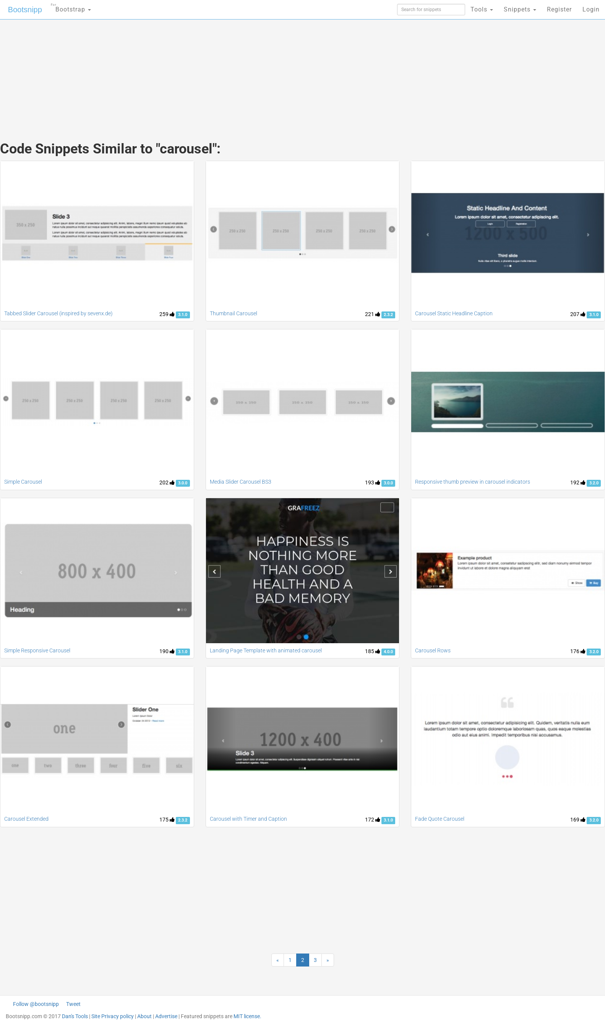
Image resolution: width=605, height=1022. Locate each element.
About (144, 1016)
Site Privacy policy (112, 1016)
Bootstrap (71, 7)
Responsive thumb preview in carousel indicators (472, 482)
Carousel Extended (26, 819)
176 (578, 651)
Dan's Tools (75, 1016)
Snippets (520, 9)
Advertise (166, 1016)
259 (167, 314)
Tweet (73, 1004)
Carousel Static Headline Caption (454, 313)
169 (578, 820)
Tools (481, 9)
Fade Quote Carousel (439, 819)
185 (372, 651)
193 (372, 482)
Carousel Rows (433, 650)
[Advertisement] (245, 72)
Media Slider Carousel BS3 (240, 482)
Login (591, 9)
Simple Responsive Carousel (37, 650)
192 (578, 482)
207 (578, 314)
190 (167, 651)
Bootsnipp (25, 9)
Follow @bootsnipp (36, 1004)
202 (167, 482)
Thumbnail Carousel (233, 313)
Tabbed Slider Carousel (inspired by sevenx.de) (58, 313)
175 (167, 820)
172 (372, 820)
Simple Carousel (23, 482)
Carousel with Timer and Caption (248, 819)
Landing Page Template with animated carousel (266, 650)
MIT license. (247, 1016)
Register (559, 9)
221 (372, 314)
